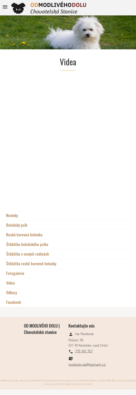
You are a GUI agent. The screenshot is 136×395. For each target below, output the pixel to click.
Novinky (12, 215)
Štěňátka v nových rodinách (27, 254)
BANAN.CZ (37, 380)
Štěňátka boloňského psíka (27, 244)
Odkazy (11, 292)
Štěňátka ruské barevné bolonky (31, 263)
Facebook (13, 302)
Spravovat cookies (82, 384)
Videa (10, 283)
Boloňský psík (16, 225)
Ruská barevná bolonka (24, 235)
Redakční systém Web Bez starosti (106, 380)
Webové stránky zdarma (14, 380)
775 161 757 (84, 351)
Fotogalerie (15, 273)
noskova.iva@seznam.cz (87, 364)
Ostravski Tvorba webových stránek (65, 380)
